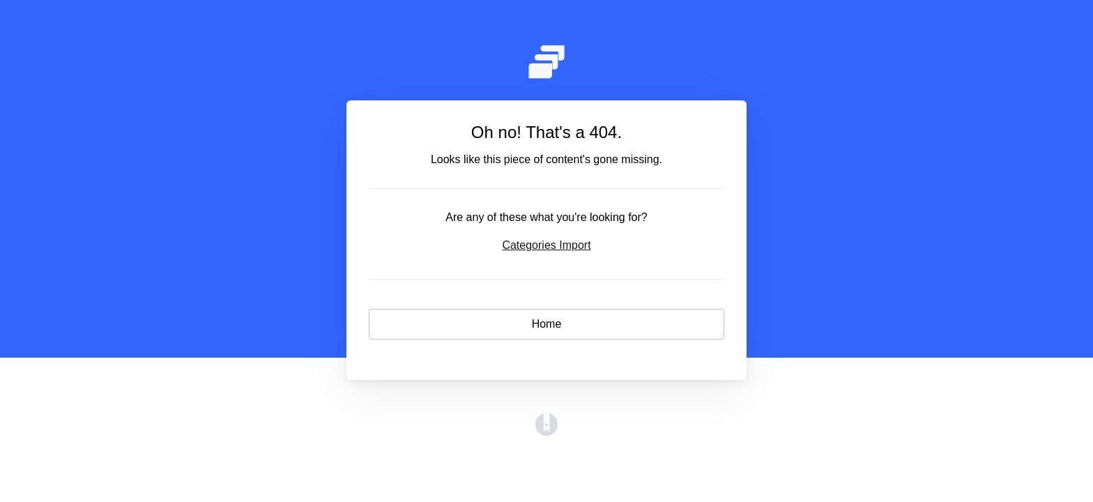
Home (547, 324)
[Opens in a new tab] (546, 432)
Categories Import (546, 245)
